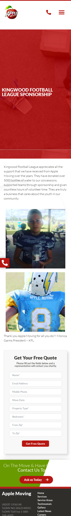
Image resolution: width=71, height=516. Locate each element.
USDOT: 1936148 (12, 504)
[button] (61, 12)
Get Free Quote (35, 443)
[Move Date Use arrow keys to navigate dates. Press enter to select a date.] (35, 400)
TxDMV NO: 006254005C (16, 508)
